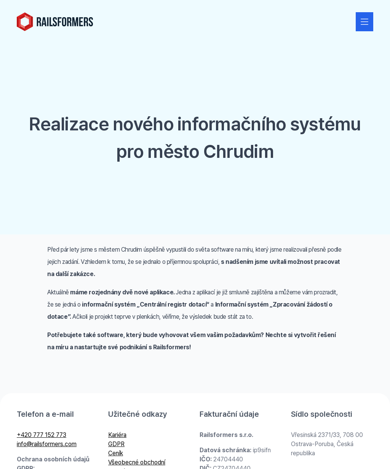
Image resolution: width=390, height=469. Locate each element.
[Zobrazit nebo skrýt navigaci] (364, 21)
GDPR (116, 444)
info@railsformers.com (47, 444)
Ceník (115, 453)
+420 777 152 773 (41, 434)
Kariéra (117, 434)
